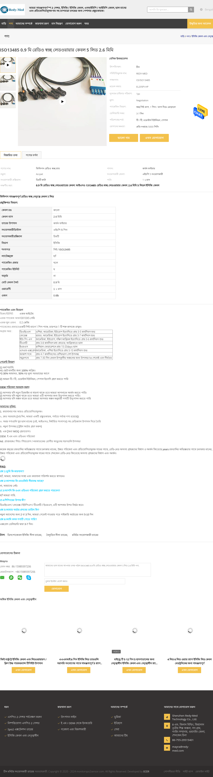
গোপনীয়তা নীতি (172, 771)
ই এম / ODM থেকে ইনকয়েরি (75, 723)
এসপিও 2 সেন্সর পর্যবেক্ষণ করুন (23, 717)
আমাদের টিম (119, 735)
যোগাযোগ (56, 588)
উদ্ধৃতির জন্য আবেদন (200, 23)
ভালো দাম (123, 138)
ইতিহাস (116, 723)
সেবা (115, 729)
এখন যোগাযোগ (154, 138)
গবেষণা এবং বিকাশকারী (72, 729)
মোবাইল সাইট (202, 771)
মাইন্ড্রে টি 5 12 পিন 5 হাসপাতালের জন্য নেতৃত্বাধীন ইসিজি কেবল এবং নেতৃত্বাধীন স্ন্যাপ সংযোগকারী (134, 663)
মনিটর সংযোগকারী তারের (85, 535)
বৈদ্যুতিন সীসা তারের (56, 535)
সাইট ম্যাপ (188, 771)
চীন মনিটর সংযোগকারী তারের (19, 771)
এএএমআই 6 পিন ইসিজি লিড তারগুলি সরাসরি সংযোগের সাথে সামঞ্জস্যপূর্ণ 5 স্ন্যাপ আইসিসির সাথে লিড (78, 663)
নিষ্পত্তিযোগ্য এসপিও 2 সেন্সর (21, 723)
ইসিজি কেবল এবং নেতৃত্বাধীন (21, 735)
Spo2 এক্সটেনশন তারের (18, 729)
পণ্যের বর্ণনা (32, 155)
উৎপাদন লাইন (67, 717)
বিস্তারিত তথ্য (10, 155)
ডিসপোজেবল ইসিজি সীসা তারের (24, 535)
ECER (146, 771)
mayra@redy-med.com (180, 748)
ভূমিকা (116, 717)
